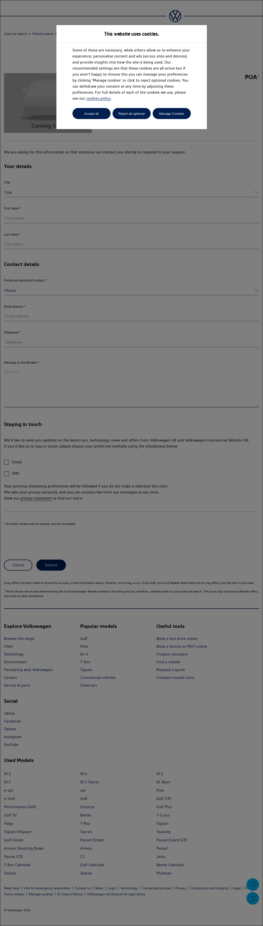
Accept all (91, 114)
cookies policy (98, 98)
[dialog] (131, 463)
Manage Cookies (171, 114)
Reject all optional (131, 114)
